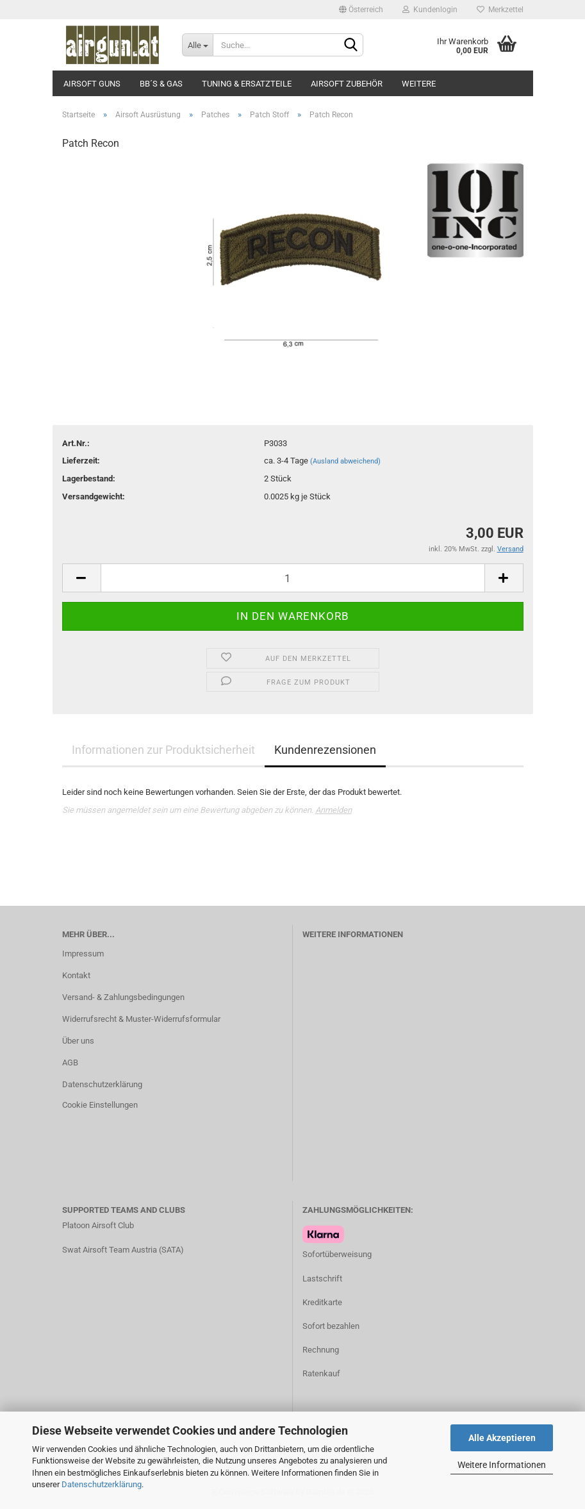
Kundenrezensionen (325, 749)
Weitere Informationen (501, 1465)
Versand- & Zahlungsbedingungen (123, 997)
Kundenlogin (429, 9)
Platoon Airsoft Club (98, 1225)
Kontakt (76, 975)
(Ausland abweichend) (345, 461)
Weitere (419, 83)
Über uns (78, 1041)
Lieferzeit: (81, 460)
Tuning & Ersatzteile (247, 83)
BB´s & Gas (161, 83)
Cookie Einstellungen (100, 1105)
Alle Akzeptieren (502, 1438)
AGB (70, 1062)
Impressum (83, 953)
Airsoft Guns (91, 83)
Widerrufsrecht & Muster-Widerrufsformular (141, 1019)
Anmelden (333, 810)
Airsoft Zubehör (347, 83)
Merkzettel (500, 9)
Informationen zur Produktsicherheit (163, 749)
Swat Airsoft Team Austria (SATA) (123, 1250)
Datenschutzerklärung (102, 1484)
